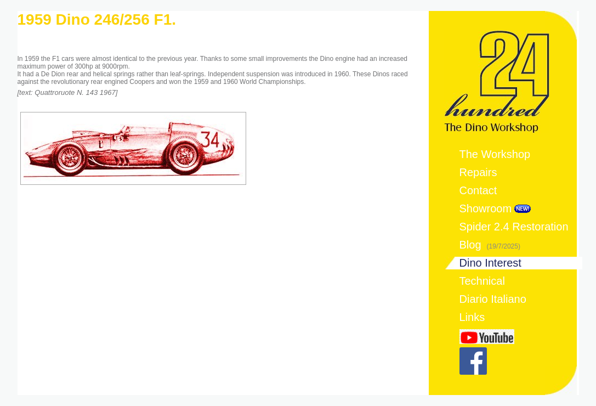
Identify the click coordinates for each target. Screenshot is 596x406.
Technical (482, 281)
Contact (478, 190)
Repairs (478, 172)
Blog (489, 245)
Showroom (485, 208)
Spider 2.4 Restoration (514, 227)
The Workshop (495, 154)
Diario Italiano (492, 299)
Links (472, 317)
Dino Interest (490, 263)
